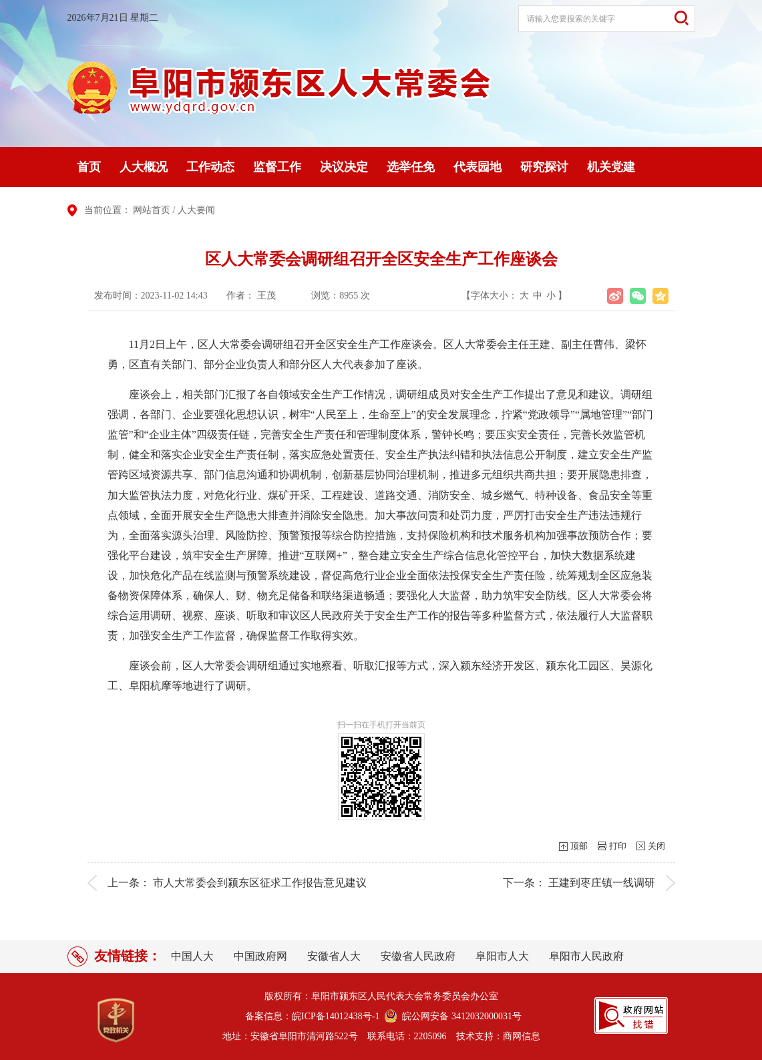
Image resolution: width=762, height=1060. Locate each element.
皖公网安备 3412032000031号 (459, 1016)
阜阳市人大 (502, 956)
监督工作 (277, 167)
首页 (89, 167)
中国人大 (192, 956)
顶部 (579, 846)
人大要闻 (196, 210)
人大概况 (144, 167)
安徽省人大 (334, 956)
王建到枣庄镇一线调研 (601, 882)
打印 (617, 846)
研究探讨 (544, 167)
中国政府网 (260, 956)
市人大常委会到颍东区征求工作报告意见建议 (260, 882)
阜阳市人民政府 (586, 956)
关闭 (656, 846)
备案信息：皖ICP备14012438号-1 (312, 1016)
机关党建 (611, 167)
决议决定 (344, 167)
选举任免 (411, 167)
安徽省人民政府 (418, 956)
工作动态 (210, 167)
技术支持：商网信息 (498, 1036)
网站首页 (151, 210)
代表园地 (477, 167)
